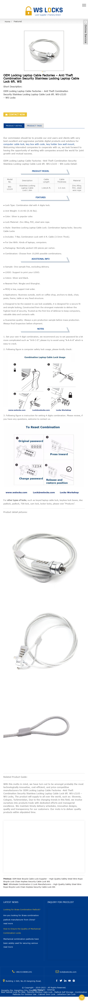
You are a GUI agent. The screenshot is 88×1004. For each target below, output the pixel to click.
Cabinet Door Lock (46, 994)
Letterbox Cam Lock (66, 994)
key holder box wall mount (60, 144)
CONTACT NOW (16, 114)
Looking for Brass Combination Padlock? (21, 909)
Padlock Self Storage (63, 992)
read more (8, 923)
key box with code (35, 144)
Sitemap (51, 990)
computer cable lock (13, 144)
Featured (18, 21)
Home (7, 21)
